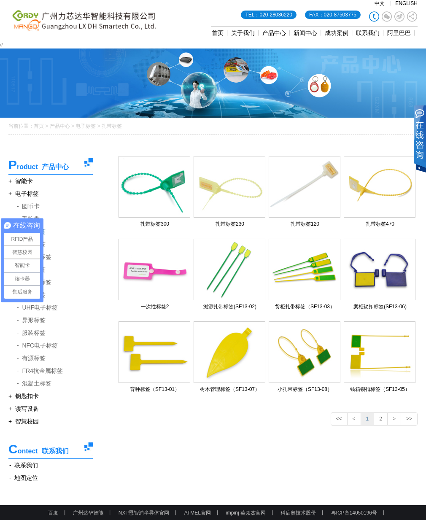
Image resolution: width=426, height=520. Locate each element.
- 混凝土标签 (34, 383)
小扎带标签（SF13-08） (305, 389)
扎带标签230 (230, 224)
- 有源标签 (31, 358)
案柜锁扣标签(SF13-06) (380, 307)
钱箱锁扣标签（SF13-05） (380, 389)
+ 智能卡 (20, 181)
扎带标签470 (380, 224)
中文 (380, 3)
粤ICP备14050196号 (354, 513)
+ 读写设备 (23, 408)
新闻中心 (305, 33)
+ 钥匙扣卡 (23, 396)
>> (409, 419)
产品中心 (274, 33)
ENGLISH (406, 3)
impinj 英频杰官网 (246, 513)
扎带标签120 (305, 224)
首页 (218, 33)
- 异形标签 (31, 320)
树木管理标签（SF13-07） (230, 389)
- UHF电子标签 (37, 307)
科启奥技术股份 (298, 513)
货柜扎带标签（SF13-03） (305, 307)
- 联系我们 (23, 465)
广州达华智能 (88, 513)
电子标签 (85, 126)
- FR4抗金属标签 (40, 370)
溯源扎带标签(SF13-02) (229, 307)
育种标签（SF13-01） (155, 389)
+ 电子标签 (23, 193)
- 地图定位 (23, 477)
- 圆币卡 (28, 206)
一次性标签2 (155, 307)
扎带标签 (112, 126)
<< (339, 419)
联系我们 (368, 33)
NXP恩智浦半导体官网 (144, 513)
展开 (420, 139)
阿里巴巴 (399, 33)
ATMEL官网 (197, 513)
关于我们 (243, 33)
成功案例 (336, 33)
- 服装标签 (31, 332)
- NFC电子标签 (37, 345)
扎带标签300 (154, 224)
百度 (53, 513)
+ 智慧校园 (23, 421)
